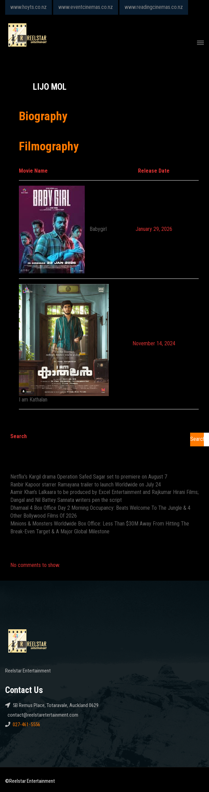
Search (18, 436)
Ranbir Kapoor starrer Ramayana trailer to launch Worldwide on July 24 (85, 484)
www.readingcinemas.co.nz (154, 7)
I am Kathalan (33, 399)
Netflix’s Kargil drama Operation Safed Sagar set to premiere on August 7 (88, 476)
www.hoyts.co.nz (28, 7)
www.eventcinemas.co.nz (85, 7)
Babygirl (98, 229)
